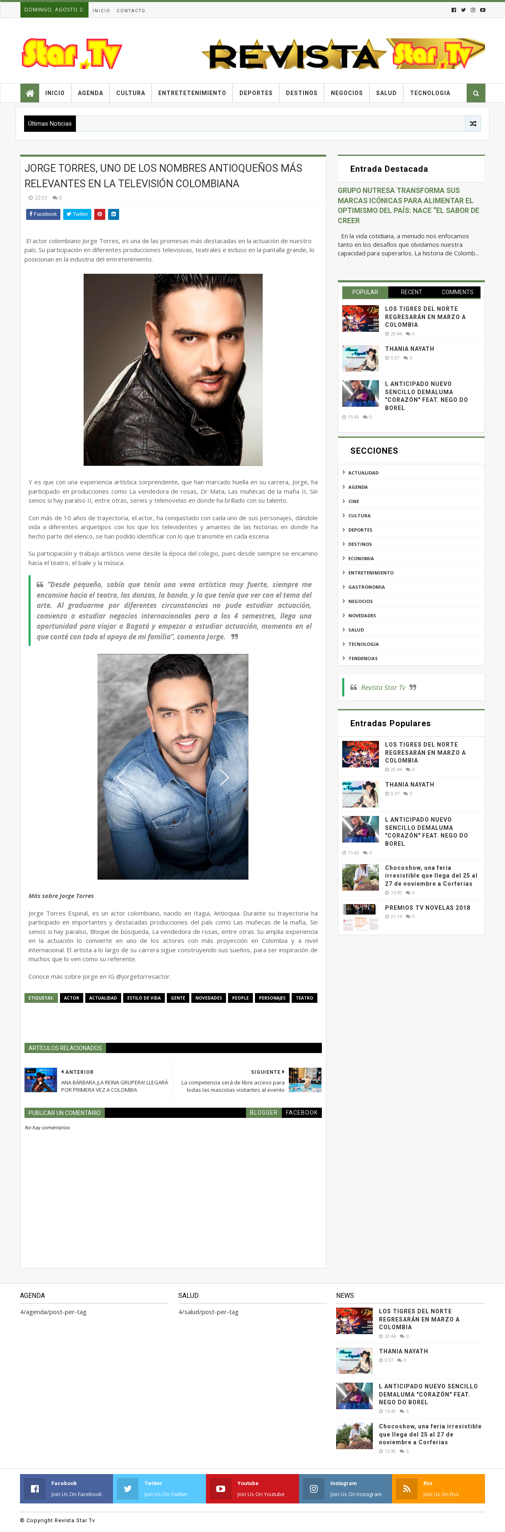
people (240, 998)
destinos (360, 544)
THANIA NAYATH (409, 349)
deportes (360, 530)
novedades (208, 998)
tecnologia (363, 644)
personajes (272, 998)
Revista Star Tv (383, 687)
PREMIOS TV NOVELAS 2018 (427, 908)
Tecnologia (430, 93)
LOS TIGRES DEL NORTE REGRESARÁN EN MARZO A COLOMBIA (425, 317)
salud (356, 630)
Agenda (90, 93)
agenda (358, 487)
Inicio (102, 11)
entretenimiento (371, 573)
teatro (304, 998)
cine (353, 501)
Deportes (256, 93)
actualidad (103, 998)
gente (178, 998)
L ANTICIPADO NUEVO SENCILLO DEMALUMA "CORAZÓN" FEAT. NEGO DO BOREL (428, 1394)
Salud (386, 93)
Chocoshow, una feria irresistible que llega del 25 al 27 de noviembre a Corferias (431, 876)
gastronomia (366, 587)
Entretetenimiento (192, 93)
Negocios (347, 93)
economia (361, 558)
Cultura (130, 93)
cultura (359, 515)
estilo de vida (144, 998)
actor (71, 998)
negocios (360, 601)
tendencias (363, 658)
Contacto (131, 11)
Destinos (302, 93)
